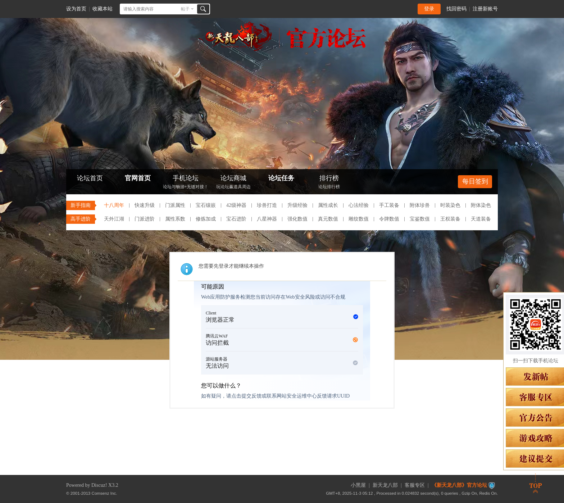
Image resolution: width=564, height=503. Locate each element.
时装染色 (450, 205)
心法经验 (359, 205)
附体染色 (481, 205)
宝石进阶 (236, 219)
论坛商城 (233, 183)
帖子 (185, 9)
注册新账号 (485, 9)
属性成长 (328, 205)
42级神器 (236, 205)
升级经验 (297, 205)
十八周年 (114, 205)
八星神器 (267, 219)
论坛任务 (281, 178)
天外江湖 (114, 219)
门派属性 (175, 205)
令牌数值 (389, 219)
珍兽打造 (267, 205)
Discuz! (99, 485)
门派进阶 (145, 219)
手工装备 (389, 205)
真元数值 (328, 219)
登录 (429, 9)
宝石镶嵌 (206, 205)
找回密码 (456, 9)
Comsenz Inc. (104, 493)
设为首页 (76, 9)
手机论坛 (185, 183)
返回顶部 (535, 483)
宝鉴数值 (420, 219)
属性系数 (175, 219)
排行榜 (329, 183)
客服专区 (415, 485)
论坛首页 (90, 178)
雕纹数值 (359, 219)
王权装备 (450, 219)
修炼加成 (206, 219)
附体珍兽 (420, 205)
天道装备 (481, 219)
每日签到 (475, 181)
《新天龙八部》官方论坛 (459, 485)
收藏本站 (102, 9)
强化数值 (297, 219)
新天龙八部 (385, 485)
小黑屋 (358, 485)
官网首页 (138, 178)
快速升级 (145, 205)
